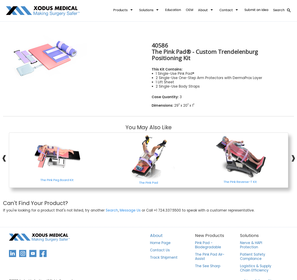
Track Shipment (164, 257)
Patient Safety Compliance (252, 256)
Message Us (130, 210)
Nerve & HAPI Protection (251, 245)
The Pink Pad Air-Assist (210, 256)
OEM (189, 10)
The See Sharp (207, 266)
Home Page (160, 243)
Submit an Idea (256, 10)
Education (173, 10)
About (206, 9)
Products (123, 9)
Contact (229, 9)
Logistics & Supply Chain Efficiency (255, 268)
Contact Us (160, 250)
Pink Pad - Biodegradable (208, 245)
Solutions (149, 9)
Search (282, 10)
